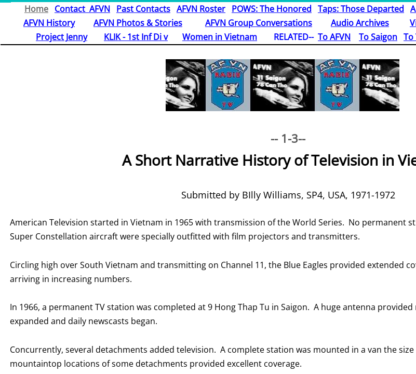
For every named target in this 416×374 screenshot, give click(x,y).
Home (36, 9)
